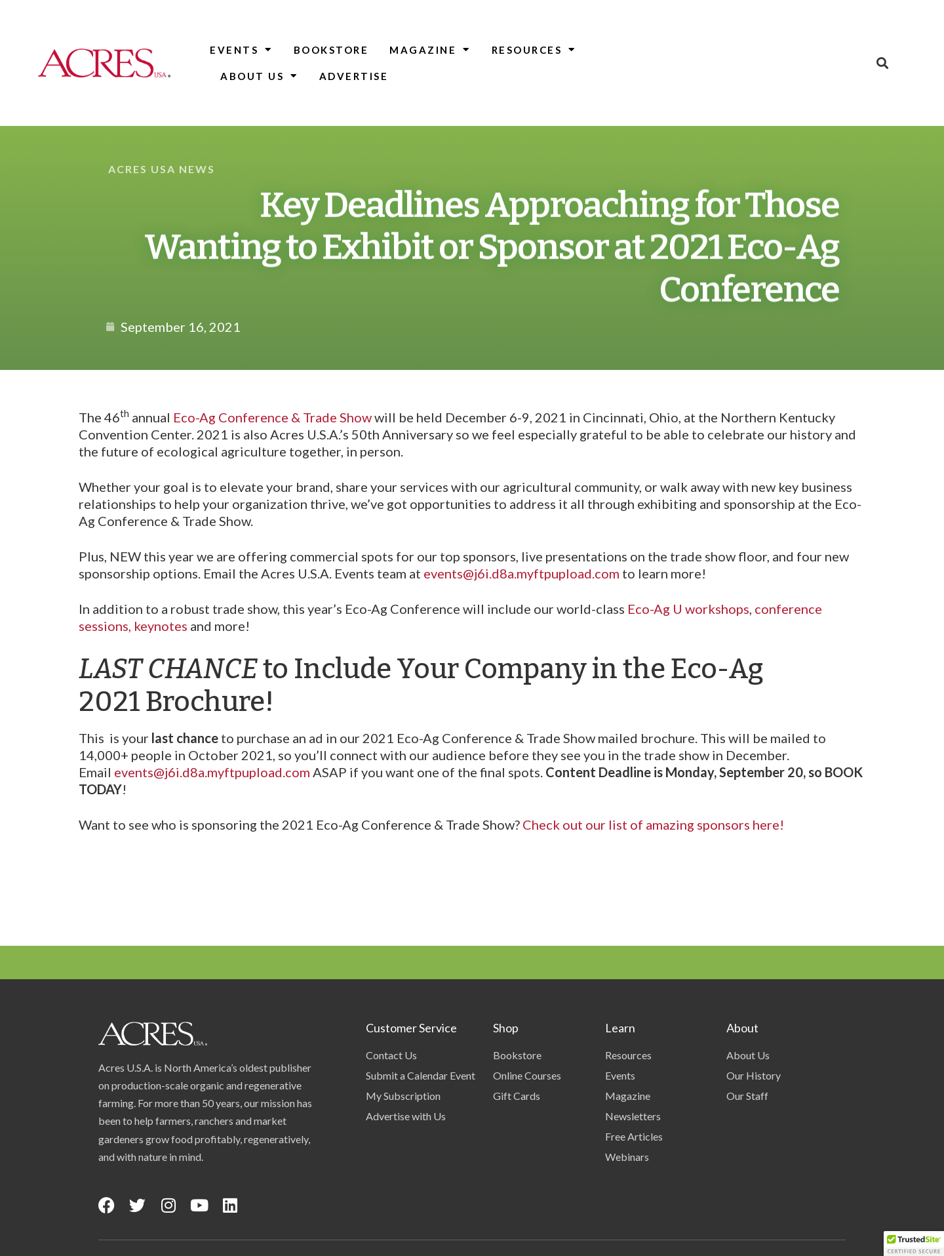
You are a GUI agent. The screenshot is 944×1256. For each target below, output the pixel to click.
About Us (259, 75)
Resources (534, 49)
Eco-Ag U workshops (688, 609)
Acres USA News (161, 169)
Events (241, 49)
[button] (882, 62)
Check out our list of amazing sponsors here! (653, 824)
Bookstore (331, 50)
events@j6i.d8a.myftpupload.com (521, 573)
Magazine (430, 49)
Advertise (354, 76)
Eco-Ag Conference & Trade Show (272, 417)
